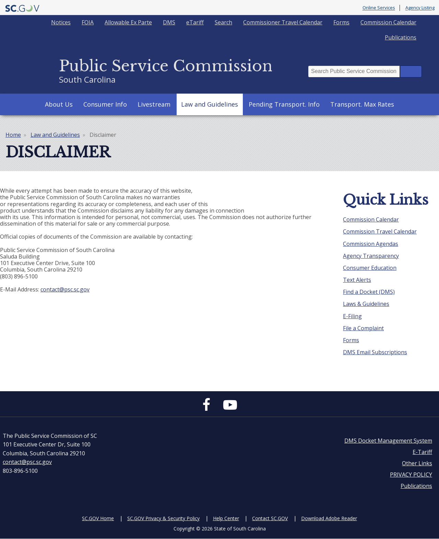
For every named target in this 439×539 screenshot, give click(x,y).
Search (223, 22)
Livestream (154, 104)
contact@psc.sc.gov (65, 289)
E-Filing (352, 316)
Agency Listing (420, 8)
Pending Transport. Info (284, 104)
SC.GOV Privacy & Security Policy (163, 518)
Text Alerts (357, 280)
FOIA (88, 22)
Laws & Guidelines (366, 304)
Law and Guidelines (209, 104)
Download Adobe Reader (329, 518)
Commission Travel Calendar (380, 231)
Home (13, 135)
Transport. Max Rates (362, 104)
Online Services (379, 8)
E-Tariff (422, 452)
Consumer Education (369, 268)
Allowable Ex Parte (128, 22)
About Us (59, 104)
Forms (341, 22)
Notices (61, 22)
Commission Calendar (388, 22)
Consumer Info (105, 104)
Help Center (226, 518)
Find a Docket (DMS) (369, 292)
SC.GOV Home (98, 518)
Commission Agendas (370, 244)
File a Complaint (363, 328)
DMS (169, 22)
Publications (400, 37)
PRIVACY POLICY (411, 474)
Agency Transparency (371, 256)
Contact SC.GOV (270, 518)
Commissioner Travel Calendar (282, 22)
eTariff (195, 22)
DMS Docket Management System (388, 440)
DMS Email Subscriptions (375, 352)
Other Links (417, 463)
